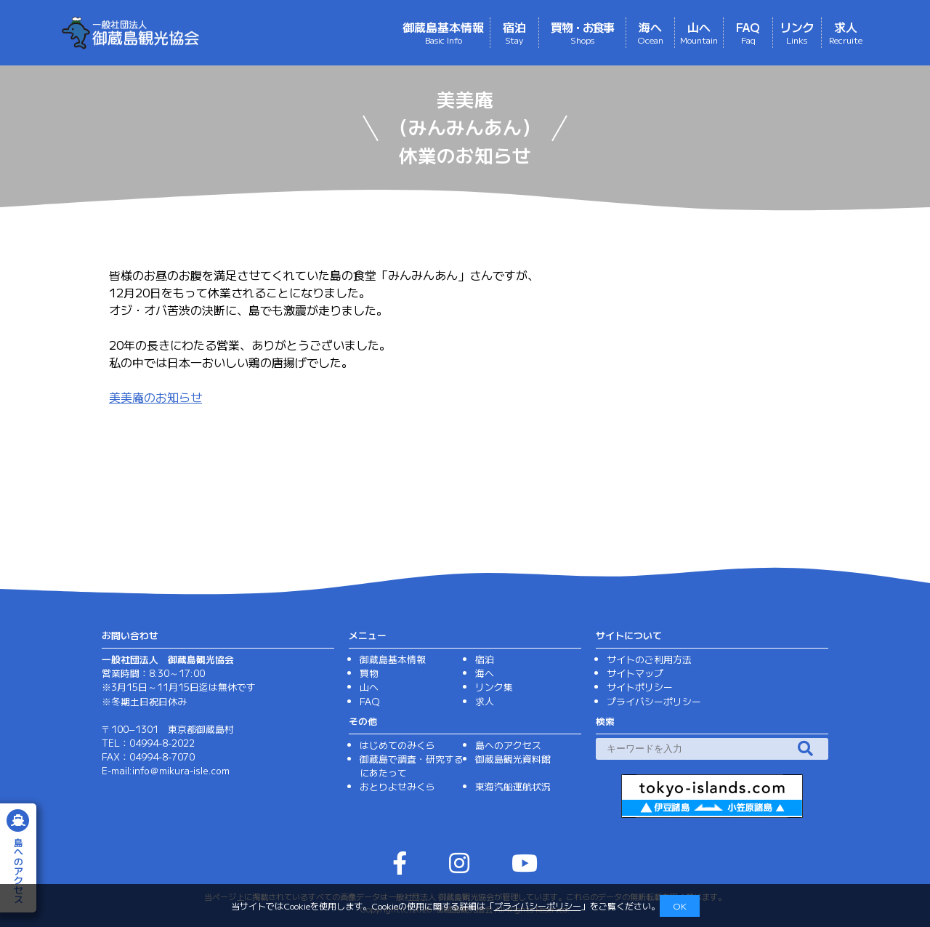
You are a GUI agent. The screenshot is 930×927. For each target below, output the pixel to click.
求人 (845, 32)
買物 (369, 673)
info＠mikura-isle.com (181, 770)
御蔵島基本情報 (443, 32)
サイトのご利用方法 (649, 659)
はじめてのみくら (397, 745)
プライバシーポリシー (537, 905)
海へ (650, 32)
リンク (797, 32)
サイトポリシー (640, 687)
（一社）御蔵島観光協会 (190, 33)
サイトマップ (635, 673)
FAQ (748, 32)
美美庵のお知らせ (155, 397)
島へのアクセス (508, 745)
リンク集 (494, 687)
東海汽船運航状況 (513, 786)
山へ (699, 32)
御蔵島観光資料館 (513, 759)
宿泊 (514, 32)
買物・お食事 (582, 32)
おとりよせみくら (397, 786)
